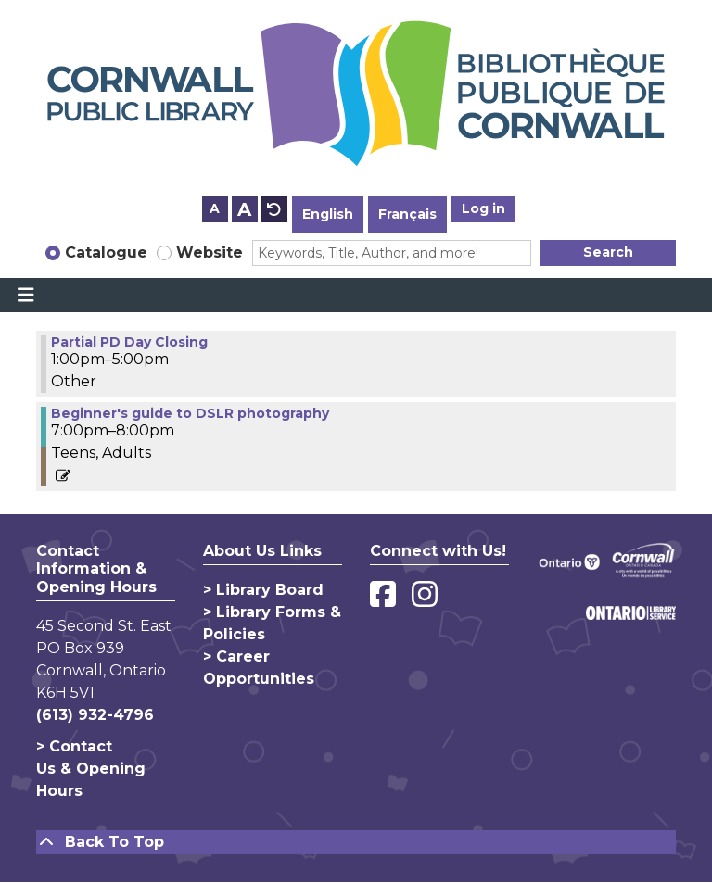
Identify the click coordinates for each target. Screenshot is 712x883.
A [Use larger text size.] (244, 209)
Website (209, 252)
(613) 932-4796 (95, 715)
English (327, 214)
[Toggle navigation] (25, 296)
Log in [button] (483, 208)
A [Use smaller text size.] (215, 208)
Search (608, 252)
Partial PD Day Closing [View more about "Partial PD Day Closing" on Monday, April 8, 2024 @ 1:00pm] (129, 341)
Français (407, 214)
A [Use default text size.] (274, 209)
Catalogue (106, 252)
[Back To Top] (356, 842)
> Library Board (263, 590)
